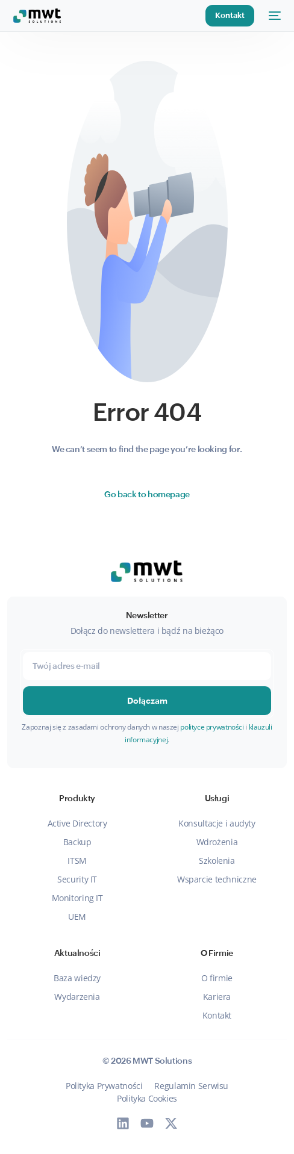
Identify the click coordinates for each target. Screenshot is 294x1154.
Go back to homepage (147, 494)
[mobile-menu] (273, 15)
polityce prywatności (211, 727)
